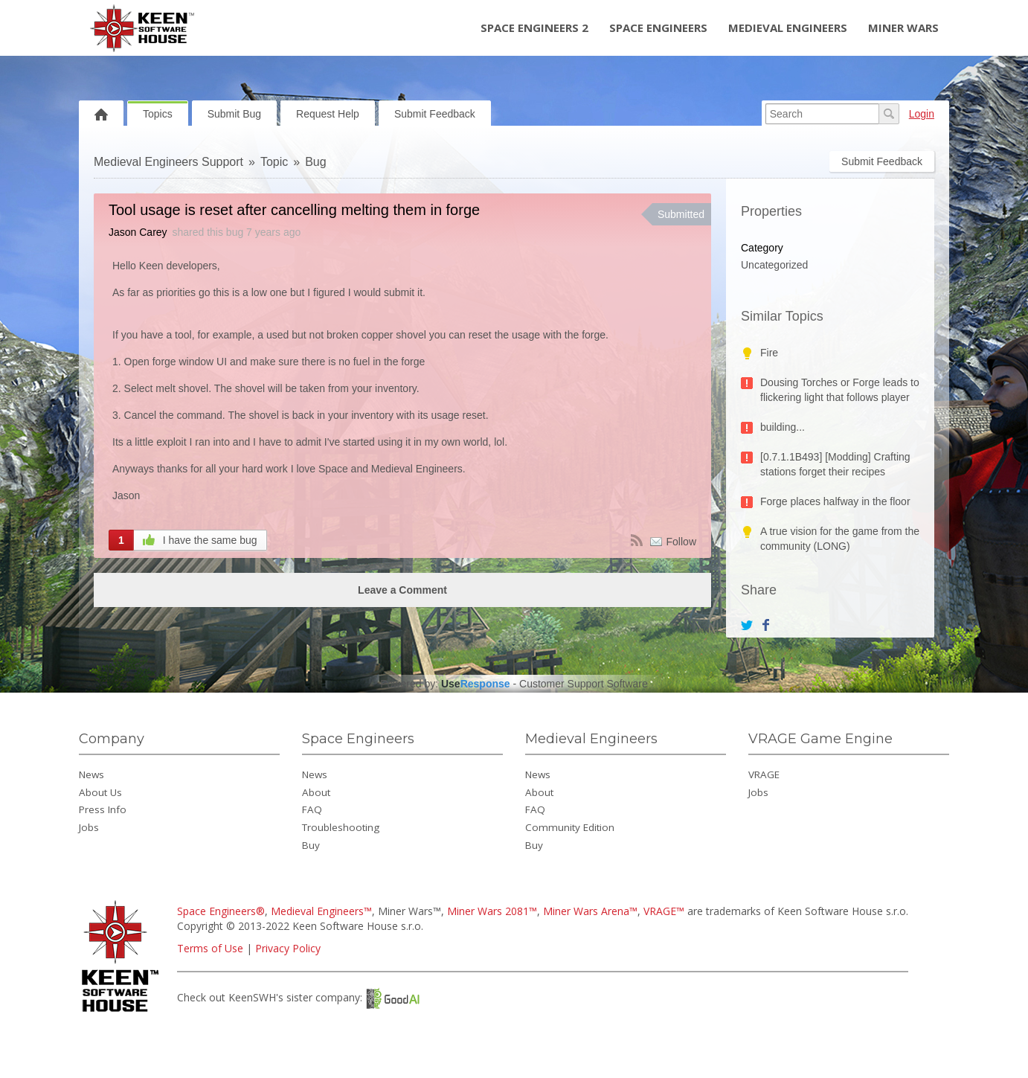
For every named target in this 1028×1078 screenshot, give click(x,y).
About (316, 792)
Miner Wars (903, 27)
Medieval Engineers (787, 27)
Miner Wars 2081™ (492, 911)
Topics (158, 114)
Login (921, 114)
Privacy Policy (288, 948)
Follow (681, 542)
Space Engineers (658, 27)
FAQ (312, 809)
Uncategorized (774, 265)
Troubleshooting (340, 827)
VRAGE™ (663, 911)
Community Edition (569, 827)
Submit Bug (234, 114)
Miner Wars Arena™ (590, 911)
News (91, 774)
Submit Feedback (434, 114)
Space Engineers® (221, 911)
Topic (274, 161)
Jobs (89, 827)
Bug (315, 161)
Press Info (102, 809)
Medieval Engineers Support (168, 161)
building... (782, 427)
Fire (769, 353)
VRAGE (764, 774)
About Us (100, 792)
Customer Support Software (583, 683)
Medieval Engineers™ (321, 911)
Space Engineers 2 (534, 27)
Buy (311, 845)
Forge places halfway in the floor (835, 501)
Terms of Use (210, 948)
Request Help (327, 114)
